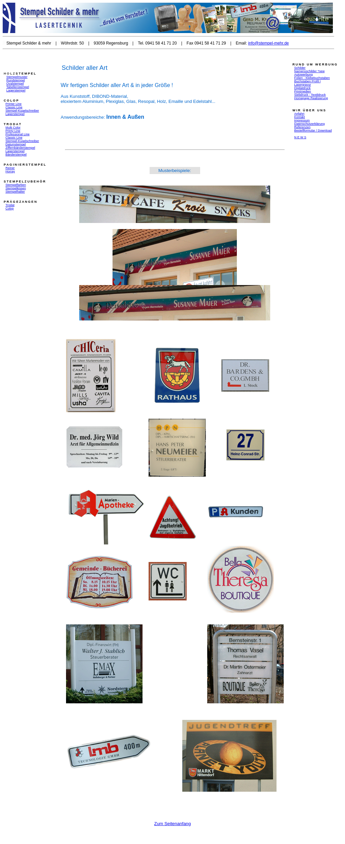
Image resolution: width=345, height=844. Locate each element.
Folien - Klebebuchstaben (312, 78)
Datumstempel (15, 144)
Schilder (300, 67)
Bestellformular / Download (313, 130)
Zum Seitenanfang (172, 823)
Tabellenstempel (17, 87)
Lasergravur (302, 84)
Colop (9, 208)
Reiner (9, 168)
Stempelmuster (17, 77)
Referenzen (302, 127)
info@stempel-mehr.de (268, 43)
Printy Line (12, 131)
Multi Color (13, 127)
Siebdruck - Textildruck (310, 94)
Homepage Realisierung (311, 98)
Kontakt (299, 117)
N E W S (300, 137)
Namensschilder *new (309, 71)
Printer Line (13, 104)
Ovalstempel (15, 83)
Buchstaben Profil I (307, 81)
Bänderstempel (16, 154)
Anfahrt (299, 113)
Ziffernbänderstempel (20, 147)
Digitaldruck (302, 88)
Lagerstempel (16, 90)
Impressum (302, 120)
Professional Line (17, 134)
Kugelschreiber (28, 110)
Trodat (9, 205)
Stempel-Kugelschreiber (22, 141)
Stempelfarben (15, 185)
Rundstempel (15, 80)
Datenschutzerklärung (309, 123)
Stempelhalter (15, 191)
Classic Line (13, 107)
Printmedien (302, 91)
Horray (10, 171)
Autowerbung (303, 74)
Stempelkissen (15, 188)
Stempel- (11, 110)
